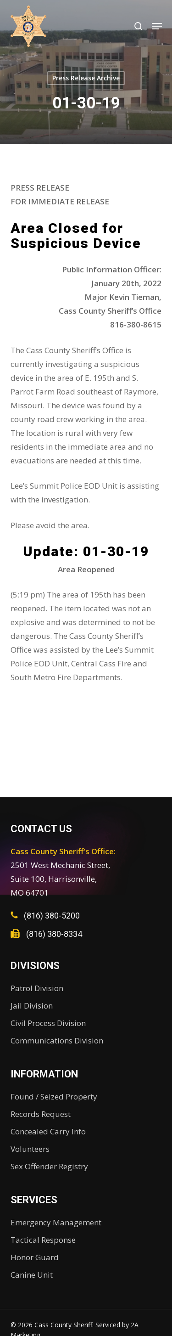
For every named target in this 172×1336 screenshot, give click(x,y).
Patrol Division (37, 988)
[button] (157, 26)
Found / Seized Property (54, 1096)
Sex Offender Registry (49, 1166)
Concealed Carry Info (48, 1131)
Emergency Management (56, 1222)
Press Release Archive (86, 77)
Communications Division (57, 1040)
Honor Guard (35, 1257)
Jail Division (32, 1005)
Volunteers (30, 1149)
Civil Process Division (48, 1023)
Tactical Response (43, 1240)
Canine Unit (32, 1274)
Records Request (41, 1114)
